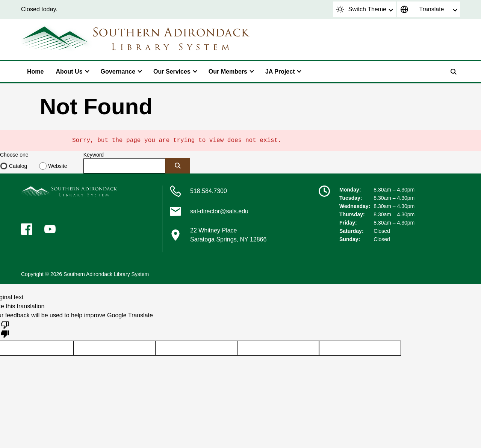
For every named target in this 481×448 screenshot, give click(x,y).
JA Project (280, 71)
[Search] (453, 71)
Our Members (228, 71)
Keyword (93, 155)
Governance (118, 71)
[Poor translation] (4, 329)
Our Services (172, 71)
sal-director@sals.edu (219, 211)
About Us (69, 71)
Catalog (18, 166)
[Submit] (177, 165)
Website (57, 166)
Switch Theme (361, 9)
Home (35, 71)
